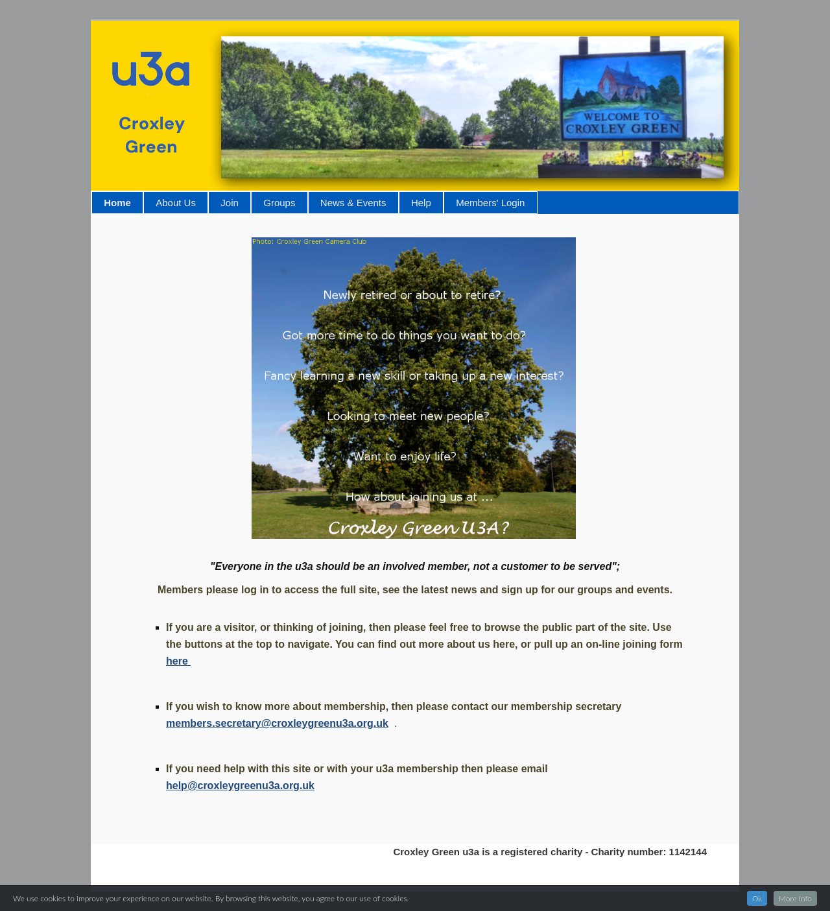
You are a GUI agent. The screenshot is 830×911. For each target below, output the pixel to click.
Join (229, 202)
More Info (795, 898)
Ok (757, 898)
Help (421, 202)
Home (117, 202)
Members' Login (490, 202)
